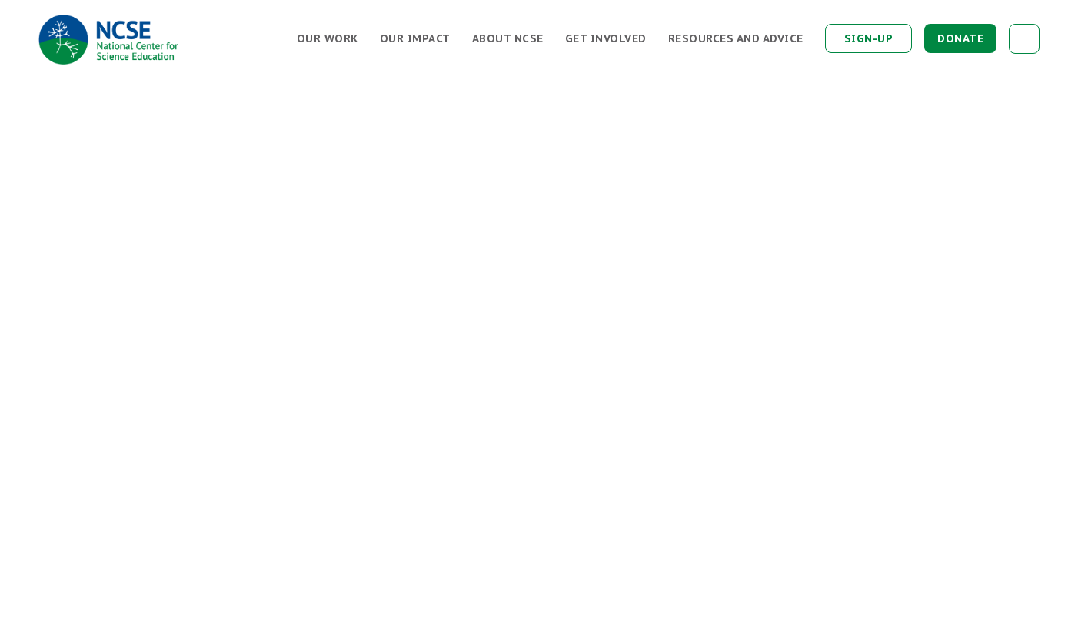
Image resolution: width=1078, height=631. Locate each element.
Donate (960, 38)
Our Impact (415, 38)
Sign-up (868, 38)
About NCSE (508, 38)
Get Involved (606, 38)
